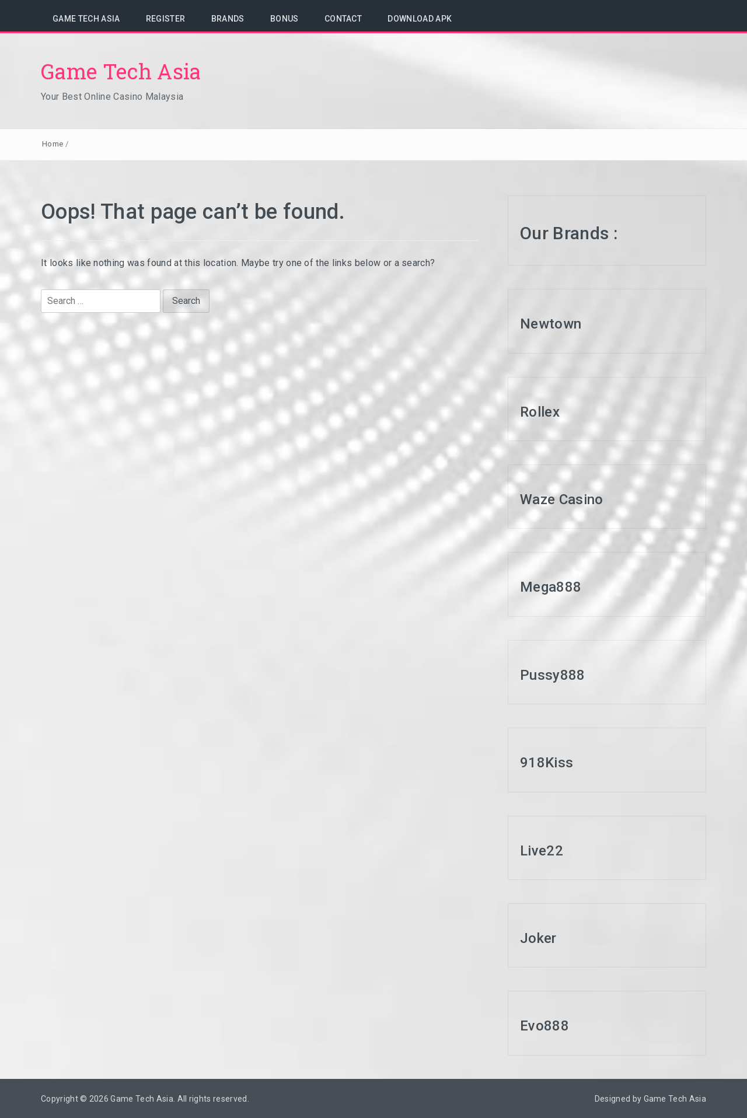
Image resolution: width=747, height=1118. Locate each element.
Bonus (284, 18)
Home (52, 143)
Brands (228, 18)
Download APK (420, 18)
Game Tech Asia (86, 18)
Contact (343, 18)
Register (166, 18)
